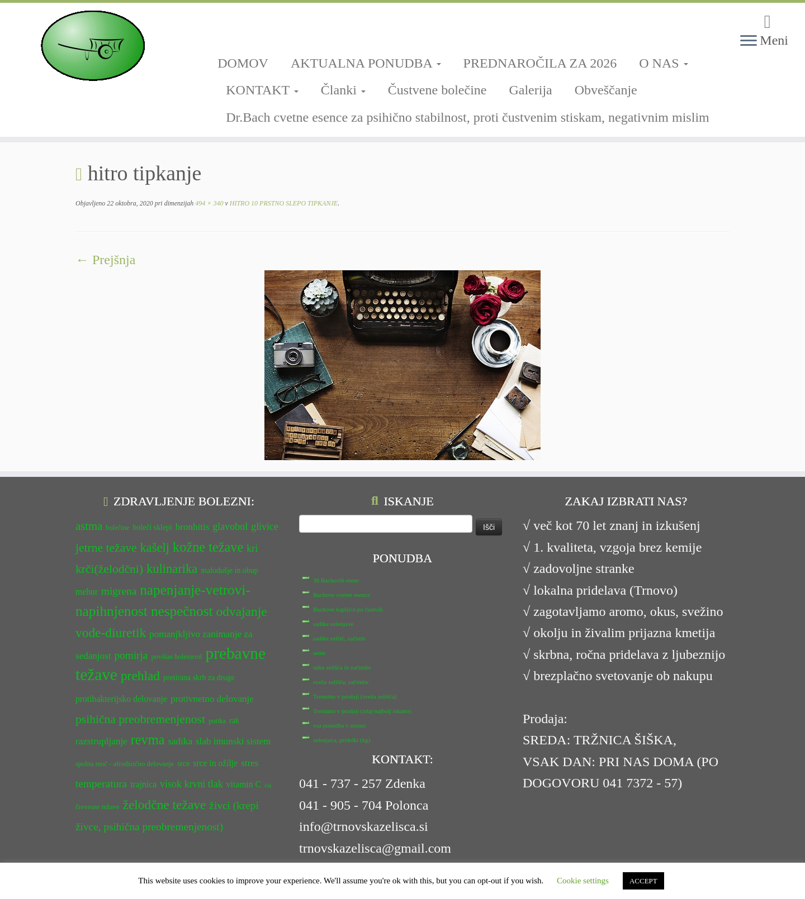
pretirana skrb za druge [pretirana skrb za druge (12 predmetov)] (198, 677)
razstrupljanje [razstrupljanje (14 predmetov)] (101, 741)
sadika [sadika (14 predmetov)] (180, 741)
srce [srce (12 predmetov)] (183, 763)
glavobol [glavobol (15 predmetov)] (230, 526)
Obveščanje (606, 90)
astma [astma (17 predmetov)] (88, 526)
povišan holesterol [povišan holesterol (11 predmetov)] (176, 657)
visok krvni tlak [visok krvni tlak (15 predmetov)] (191, 784)
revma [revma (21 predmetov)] (148, 739)
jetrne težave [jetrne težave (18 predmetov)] (106, 547)
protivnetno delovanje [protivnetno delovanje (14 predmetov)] (212, 699)
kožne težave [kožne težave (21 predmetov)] (208, 546)
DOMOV (242, 63)
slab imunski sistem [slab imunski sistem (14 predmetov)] (233, 741)
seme (319, 652)
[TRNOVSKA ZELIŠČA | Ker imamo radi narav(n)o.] (93, 45)
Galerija (530, 90)
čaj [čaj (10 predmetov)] (267, 785)
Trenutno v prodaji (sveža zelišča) (354, 696)
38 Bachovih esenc (336, 580)
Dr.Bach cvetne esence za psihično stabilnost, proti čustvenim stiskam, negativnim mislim (467, 117)
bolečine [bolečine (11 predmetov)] (117, 528)
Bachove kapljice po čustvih (347, 609)
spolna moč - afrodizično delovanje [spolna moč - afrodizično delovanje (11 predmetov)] (124, 764)
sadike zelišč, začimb (339, 638)
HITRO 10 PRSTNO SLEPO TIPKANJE (283, 203)
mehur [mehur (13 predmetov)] (86, 591)
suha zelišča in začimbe (342, 667)
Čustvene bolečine (437, 90)
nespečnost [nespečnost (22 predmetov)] (182, 611)
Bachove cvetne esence (341, 594)
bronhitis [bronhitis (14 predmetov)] (193, 527)
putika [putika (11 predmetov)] (217, 721)
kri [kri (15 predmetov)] (252, 548)
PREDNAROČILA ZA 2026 (540, 63)
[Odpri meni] (748, 41)
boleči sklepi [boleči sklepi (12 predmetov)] (152, 527)
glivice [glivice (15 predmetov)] (264, 526)
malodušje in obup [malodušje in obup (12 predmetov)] (229, 570)
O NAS (663, 63)
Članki (343, 90)
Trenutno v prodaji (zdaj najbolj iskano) (362, 710)
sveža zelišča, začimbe (340, 681)
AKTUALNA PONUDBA (366, 63)
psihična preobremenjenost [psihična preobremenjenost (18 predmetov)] (140, 719)
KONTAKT (262, 90)
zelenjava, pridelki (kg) (341, 740)
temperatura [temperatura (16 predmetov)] (101, 784)
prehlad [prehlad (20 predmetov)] (140, 675)
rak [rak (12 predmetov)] (234, 720)
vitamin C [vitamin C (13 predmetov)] (243, 784)
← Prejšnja (105, 259)
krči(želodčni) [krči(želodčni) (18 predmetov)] (109, 569)
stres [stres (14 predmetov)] (249, 763)
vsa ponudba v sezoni (339, 725)
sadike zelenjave (333, 623)
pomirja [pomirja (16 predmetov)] (131, 655)
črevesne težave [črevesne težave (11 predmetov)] (97, 807)
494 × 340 (208, 203)
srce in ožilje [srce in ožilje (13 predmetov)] (215, 763)
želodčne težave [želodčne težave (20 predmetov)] (164, 804)
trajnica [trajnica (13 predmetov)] (143, 784)
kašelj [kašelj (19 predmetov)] (154, 547)
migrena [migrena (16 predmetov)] (118, 591)
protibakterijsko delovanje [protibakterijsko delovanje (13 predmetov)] (121, 699)
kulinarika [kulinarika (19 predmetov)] (171, 569)
